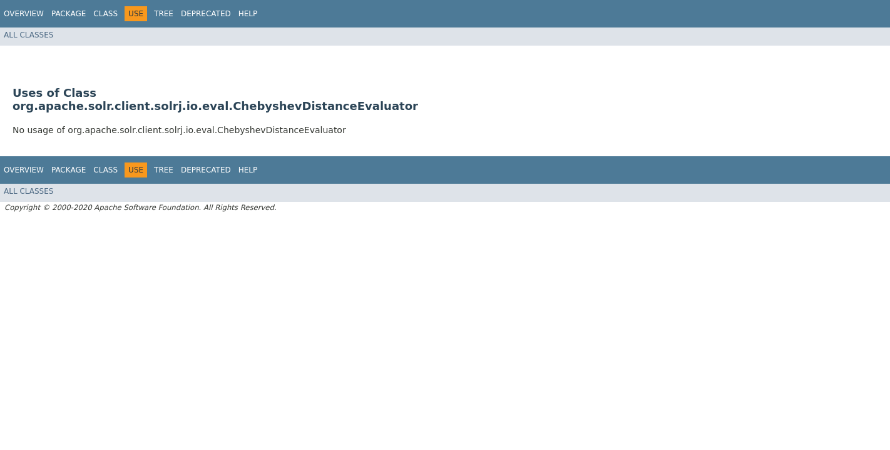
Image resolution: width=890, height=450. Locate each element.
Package (68, 13)
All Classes (28, 35)
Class (105, 13)
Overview (24, 13)
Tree (163, 13)
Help (248, 13)
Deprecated (206, 13)
